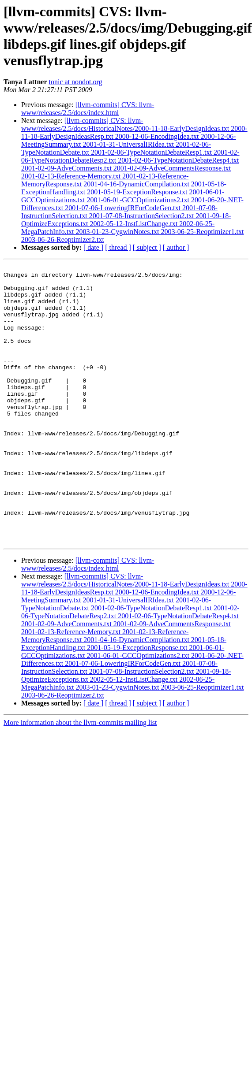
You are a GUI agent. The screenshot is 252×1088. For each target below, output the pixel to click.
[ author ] (176, 247)
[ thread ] (118, 247)
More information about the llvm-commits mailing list (80, 778)
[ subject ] (147, 247)
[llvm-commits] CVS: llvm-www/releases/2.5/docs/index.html (87, 108)
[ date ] (93, 247)
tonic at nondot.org (75, 81)
